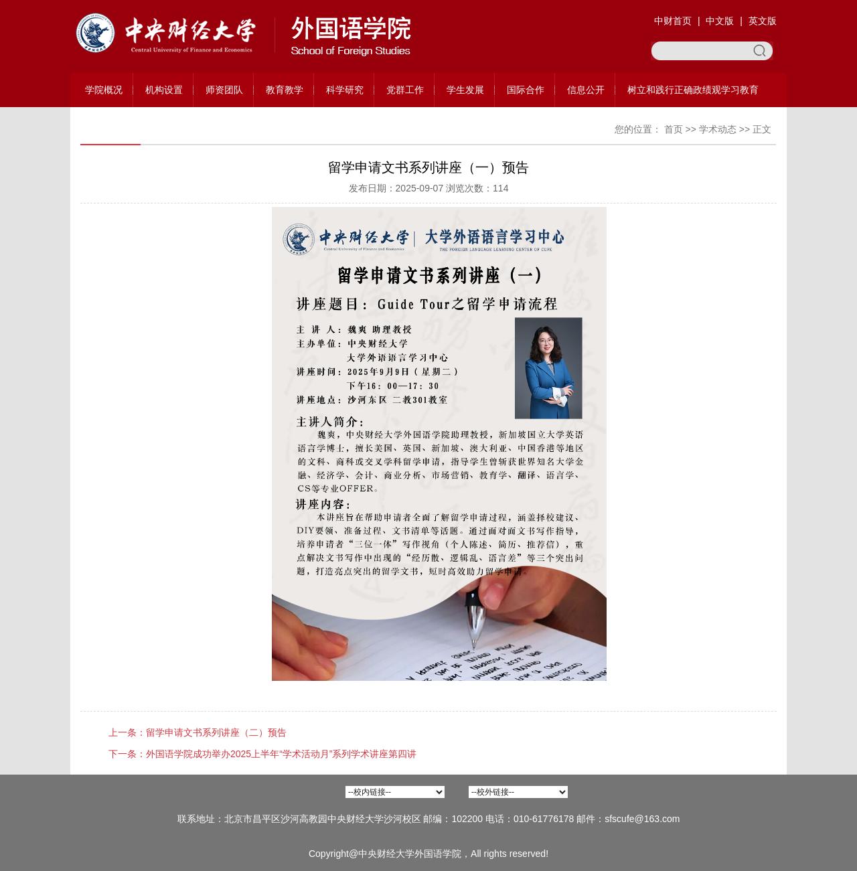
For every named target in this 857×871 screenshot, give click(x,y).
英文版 (763, 20)
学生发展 (465, 89)
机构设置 (164, 89)
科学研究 (345, 89)
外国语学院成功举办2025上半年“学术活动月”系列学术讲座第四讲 (281, 753)
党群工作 (405, 89)
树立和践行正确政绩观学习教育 (693, 89)
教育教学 (284, 89)
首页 (673, 129)
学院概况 (104, 89)
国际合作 (525, 89)
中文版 (720, 20)
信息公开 (586, 89)
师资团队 (224, 89)
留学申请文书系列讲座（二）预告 (216, 732)
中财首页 (673, 20)
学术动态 (717, 129)
